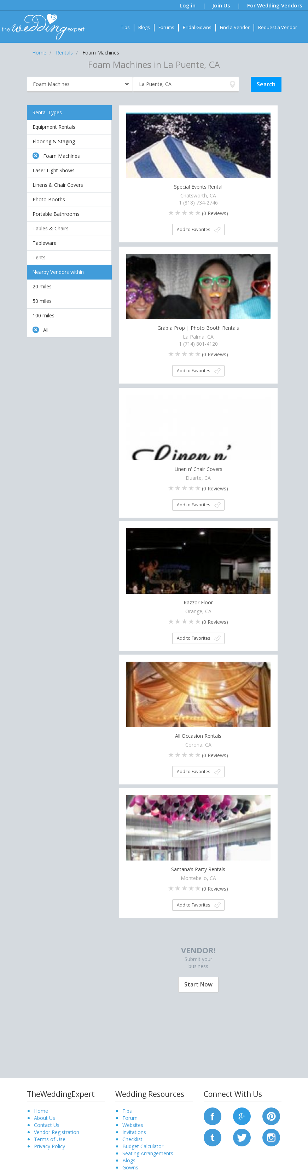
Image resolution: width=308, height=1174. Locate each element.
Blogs (144, 27)
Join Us (221, 5)
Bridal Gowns (197, 27)
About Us (44, 1118)
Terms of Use (49, 1139)
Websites (132, 1125)
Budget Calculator (142, 1146)
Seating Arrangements (147, 1153)
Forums (166, 27)
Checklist (132, 1139)
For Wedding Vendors (274, 5)
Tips (125, 27)
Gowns (130, 1167)
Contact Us (46, 1125)
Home (41, 1110)
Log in (188, 5)
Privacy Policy (49, 1146)
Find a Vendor (235, 27)
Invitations (134, 1132)
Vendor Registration (56, 1132)
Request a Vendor (277, 27)
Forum (130, 1118)
